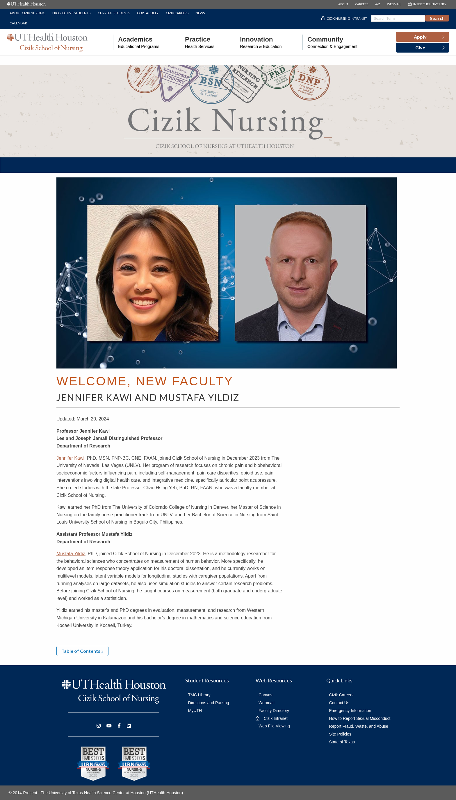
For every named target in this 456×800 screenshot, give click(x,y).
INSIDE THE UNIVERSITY (429, 4)
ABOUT (343, 4)
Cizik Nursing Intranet (347, 18)
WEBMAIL (394, 4)
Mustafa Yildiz (70, 553)
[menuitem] (136, 42)
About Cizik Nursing (27, 13)
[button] (422, 37)
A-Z (377, 4)
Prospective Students (71, 13)
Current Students (114, 13)
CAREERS (361, 4)
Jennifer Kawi (70, 458)
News (200, 13)
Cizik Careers (177, 13)
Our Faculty (147, 13)
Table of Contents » (82, 651)
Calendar (18, 23)
